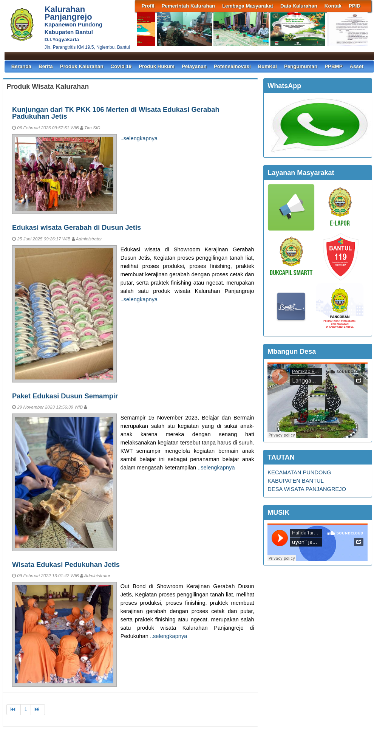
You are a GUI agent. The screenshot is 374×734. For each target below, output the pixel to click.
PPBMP (333, 66)
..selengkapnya (139, 138)
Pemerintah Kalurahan (188, 6)
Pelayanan (194, 66)
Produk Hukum (157, 66)
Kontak (333, 6)
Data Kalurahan (298, 6)
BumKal (267, 66)
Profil (148, 6)
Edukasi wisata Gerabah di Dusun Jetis (76, 227)
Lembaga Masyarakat (247, 6)
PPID (354, 6)
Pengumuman (300, 66)
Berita (46, 66)
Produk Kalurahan (82, 66)
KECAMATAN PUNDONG (299, 472)
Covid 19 (121, 66)
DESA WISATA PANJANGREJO (306, 489)
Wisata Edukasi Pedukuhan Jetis (66, 564)
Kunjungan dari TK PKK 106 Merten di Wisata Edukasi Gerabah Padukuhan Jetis (115, 112)
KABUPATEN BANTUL (295, 481)
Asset (356, 66)
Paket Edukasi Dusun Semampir (65, 396)
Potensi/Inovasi (232, 66)
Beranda (21, 66)
